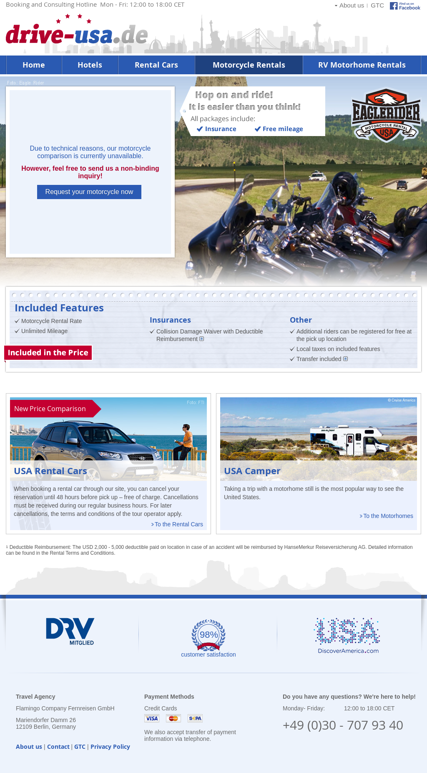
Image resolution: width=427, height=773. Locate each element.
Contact (58, 746)
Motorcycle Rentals (249, 65)
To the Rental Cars (179, 524)
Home (34, 65)
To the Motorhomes (388, 516)
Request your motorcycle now (89, 191)
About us (351, 5)
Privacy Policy (110, 746)
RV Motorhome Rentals (362, 65)
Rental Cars (156, 65)
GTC (377, 5)
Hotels (90, 65)
